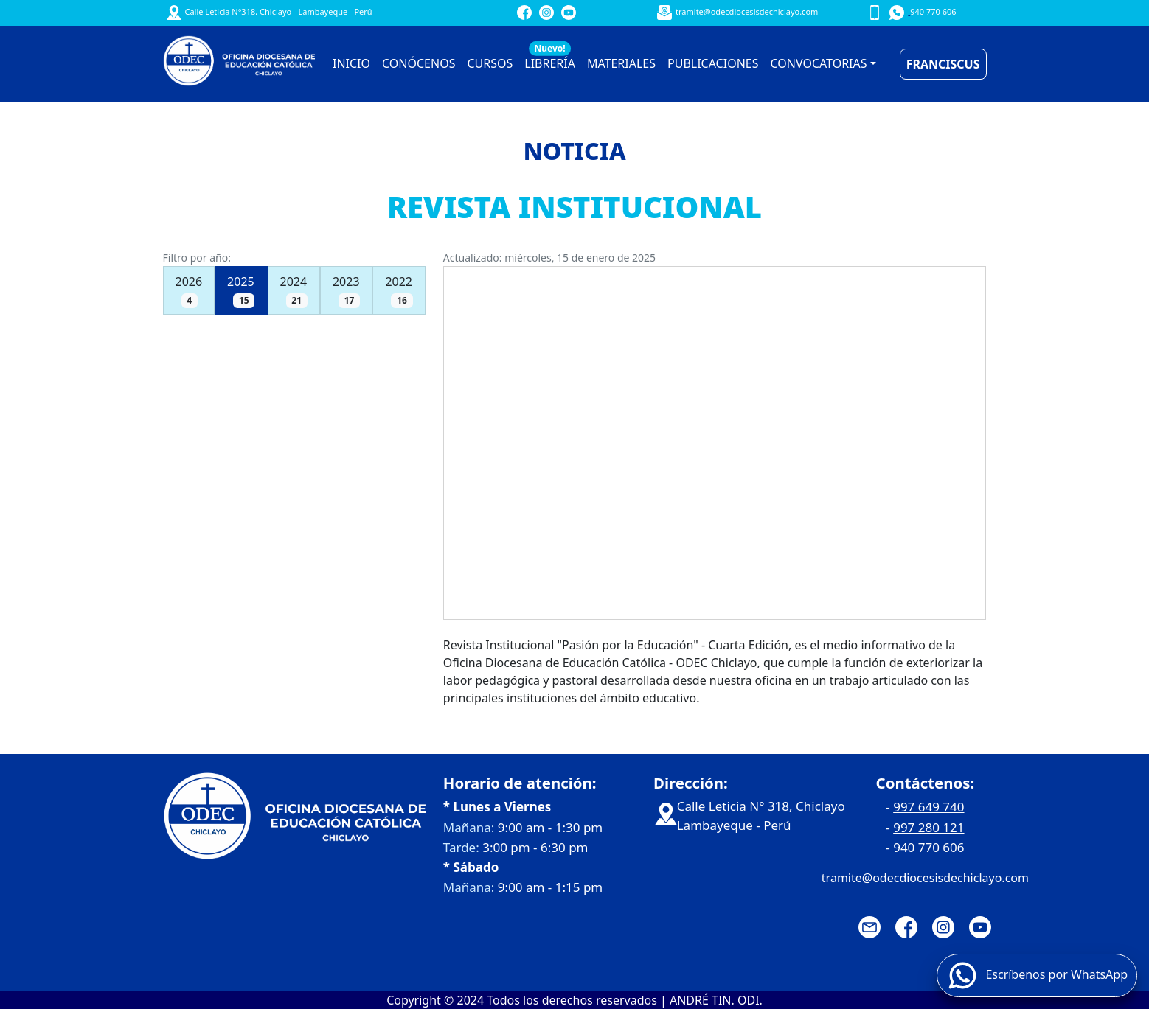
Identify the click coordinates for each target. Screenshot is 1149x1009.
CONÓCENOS (418, 63)
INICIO (351, 63)
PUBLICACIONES (712, 63)
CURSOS (490, 63)
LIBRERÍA (549, 60)
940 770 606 (928, 847)
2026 (189, 290)
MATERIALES (621, 63)
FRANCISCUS (943, 64)
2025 (240, 290)
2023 (346, 290)
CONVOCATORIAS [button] (819, 63)
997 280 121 (928, 827)
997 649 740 (928, 806)
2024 (294, 290)
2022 (398, 290)
